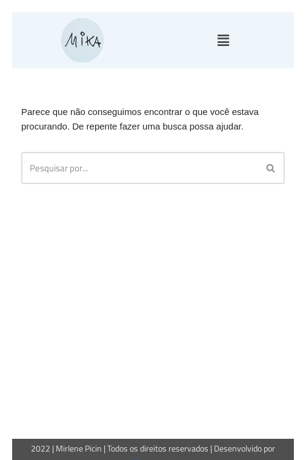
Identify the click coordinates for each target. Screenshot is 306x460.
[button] (223, 40)
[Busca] (139, 168)
